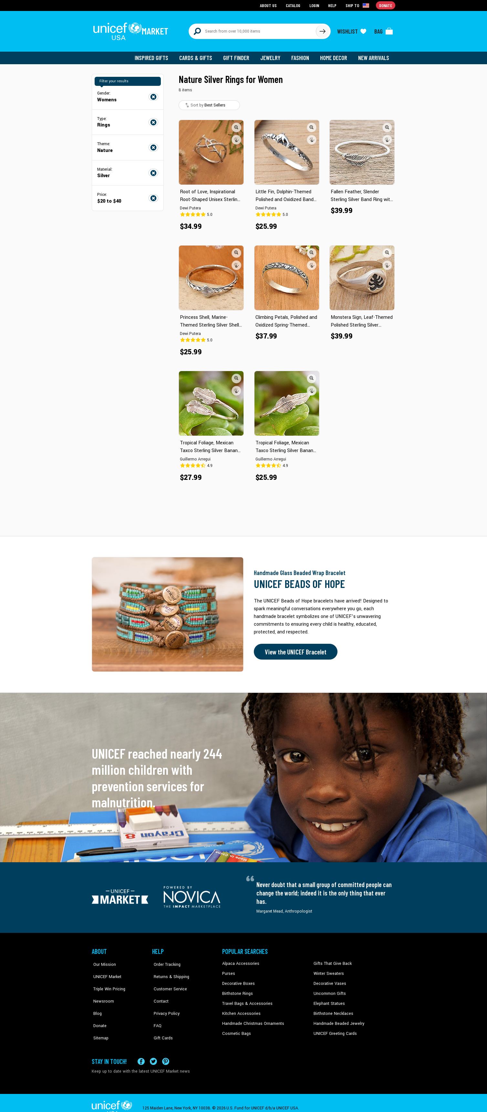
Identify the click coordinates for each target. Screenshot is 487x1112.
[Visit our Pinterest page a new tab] (166, 1050)
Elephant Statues (329, 1000)
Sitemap (99, 1019)
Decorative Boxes (237, 980)
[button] (236, 124)
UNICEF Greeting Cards (334, 1029)
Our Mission (103, 961)
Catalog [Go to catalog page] (294, 5)
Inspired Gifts (156, 54)
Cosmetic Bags (236, 1029)
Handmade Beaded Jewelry (337, 1019)
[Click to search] (322, 29)
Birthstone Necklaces (332, 1010)
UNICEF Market (105, 970)
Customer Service (167, 980)
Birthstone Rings (237, 990)
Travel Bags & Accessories (246, 1000)
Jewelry (273, 54)
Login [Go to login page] (315, 5)
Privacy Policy (164, 1000)
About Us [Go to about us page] (269, 5)
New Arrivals (374, 54)
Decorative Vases (329, 980)
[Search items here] (252, 29)
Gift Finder (239, 54)
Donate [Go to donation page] (385, 5)
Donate (98, 1010)
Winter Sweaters (328, 970)
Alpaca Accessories (239, 961)
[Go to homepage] (132, 29)
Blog (96, 1000)
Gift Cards (161, 1019)
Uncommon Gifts (329, 990)
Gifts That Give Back (331, 961)
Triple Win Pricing (107, 980)
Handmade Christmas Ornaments (252, 1019)
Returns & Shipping (169, 970)
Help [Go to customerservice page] (333, 5)
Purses (228, 970)
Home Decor (334, 54)
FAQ (156, 1010)
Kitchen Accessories (240, 1010)
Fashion (302, 54)
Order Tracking (165, 961)
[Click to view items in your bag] (383, 30)
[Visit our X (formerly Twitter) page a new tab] (153, 1050)
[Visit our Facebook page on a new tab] (141, 1050)
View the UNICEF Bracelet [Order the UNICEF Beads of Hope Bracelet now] (294, 649)
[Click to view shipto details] (358, 5)
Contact (159, 990)
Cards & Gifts (199, 54)
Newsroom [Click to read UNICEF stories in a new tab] (101, 990)
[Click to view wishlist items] (351, 29)
